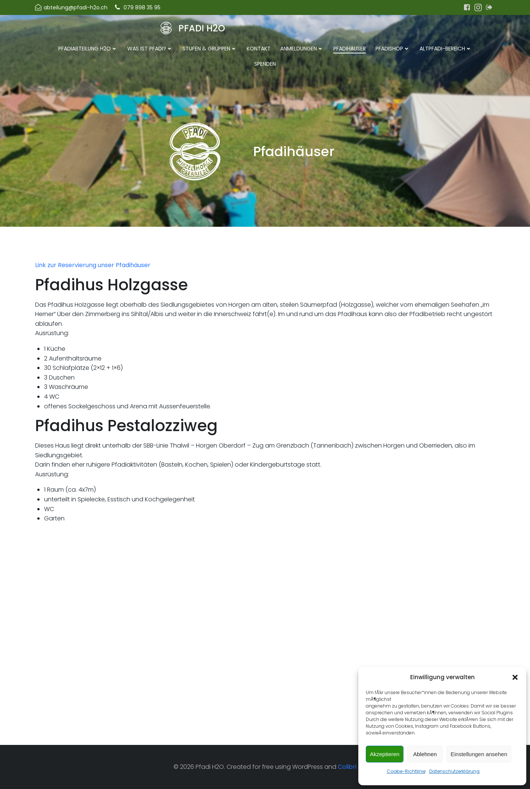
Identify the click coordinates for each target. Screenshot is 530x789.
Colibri (347, 766)
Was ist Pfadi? (150, 48)
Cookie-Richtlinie (406, 771)
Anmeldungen (302, 48)
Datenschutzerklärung (454, 771)
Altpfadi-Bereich (446, 48)
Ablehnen (425, 754)
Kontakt (259, 48)
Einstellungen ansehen (478, 754)
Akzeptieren (384, 754)
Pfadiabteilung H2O (88, 48)
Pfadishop (392, 48)
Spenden (265, 64)
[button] (515, 677)
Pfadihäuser (349, 48)
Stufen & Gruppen (210, 48)
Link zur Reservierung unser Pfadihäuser (92, 265)
